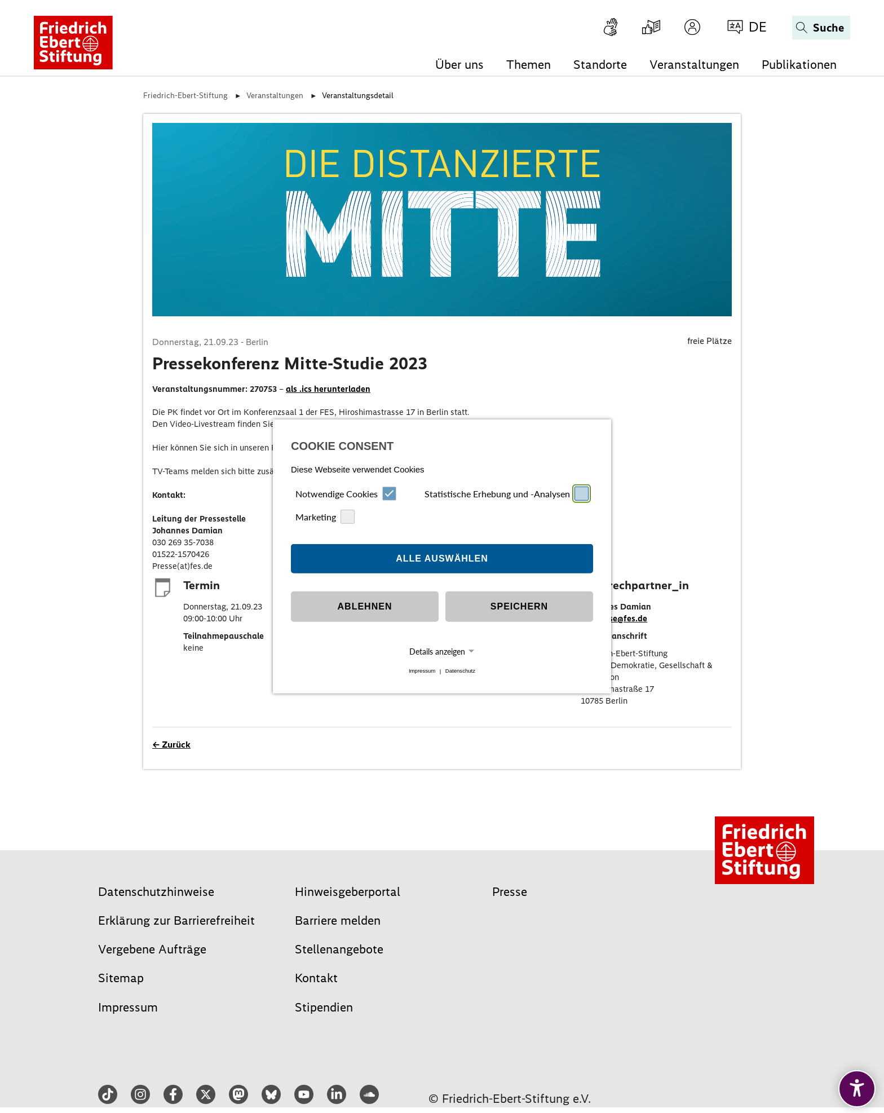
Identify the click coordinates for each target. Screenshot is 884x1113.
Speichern (519, 606)
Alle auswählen (442, 558)
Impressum (422, 671)
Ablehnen (365, 606)
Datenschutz (460, 671)
